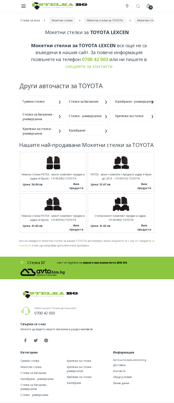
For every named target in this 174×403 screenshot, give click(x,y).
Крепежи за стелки (129, 116)
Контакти (119, 371)
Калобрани (77, 130)
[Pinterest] (46, 340)
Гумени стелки (33, 101)
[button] (138, 5)
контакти (87, 329)
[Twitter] (36, 340)
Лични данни (121, 383)
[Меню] (23, 5)
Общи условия (122, 377)
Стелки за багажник (83, 101)
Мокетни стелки (30, 367)
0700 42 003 (44, 313)
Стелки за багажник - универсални (38, 116)
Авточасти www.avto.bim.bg (129, 360)
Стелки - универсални (85, 116)
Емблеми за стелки (79, 377)
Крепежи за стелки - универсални (37, 131)
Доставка (119, 365)
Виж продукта (76, 186)
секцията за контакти (88, 66)
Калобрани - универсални (134, 101)
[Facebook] (25, 340)
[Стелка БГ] (59, 6)
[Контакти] (127, 6)
